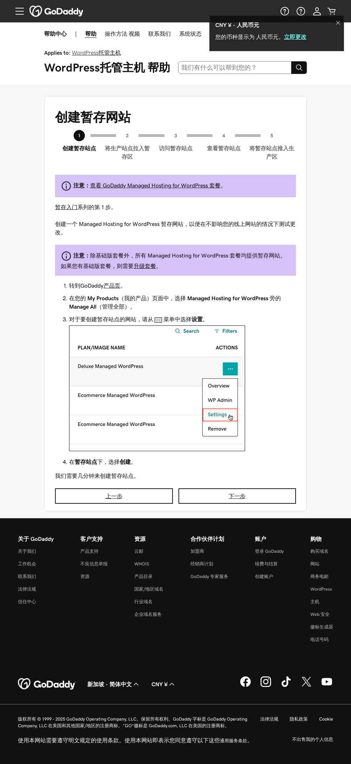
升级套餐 (145, 266)
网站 (314, 564)
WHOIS (141, 564)
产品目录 (143, 576)
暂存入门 (66, 207)
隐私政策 (299, 719)
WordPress (321, 589)
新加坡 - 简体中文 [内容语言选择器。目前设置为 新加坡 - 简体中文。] (113, 684)
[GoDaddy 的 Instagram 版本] (265, 686)
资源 (84, 576)
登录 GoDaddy (269, 551)
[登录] (317, 11)
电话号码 (319, 639)
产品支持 (89, 551)
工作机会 (27, 564)
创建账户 (264, 576)
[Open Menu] (17, 11)
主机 (314, 601)
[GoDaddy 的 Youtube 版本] (326, 686)
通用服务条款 (233, 740)
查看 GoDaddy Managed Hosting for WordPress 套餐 (155, 185)
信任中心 (27, 601)
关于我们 (27, 551)
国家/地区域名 (148, 589)
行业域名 (143, 601)
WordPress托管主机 (96, 52)
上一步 (114, 496)
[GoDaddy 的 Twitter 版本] (306, 686)
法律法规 (27, 589)
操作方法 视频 (122, 33)
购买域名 (319, 551)
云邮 (138, 551)
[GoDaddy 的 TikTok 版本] (286, 686)
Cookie (326, 719)
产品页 (111, 285)
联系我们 (159, 33)
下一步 (237, 496)
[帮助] (284, 11)
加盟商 (197, 551)
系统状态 (190, 33)
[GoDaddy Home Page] (47, 684)
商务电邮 (319, 576)
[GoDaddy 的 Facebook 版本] (245, 686)
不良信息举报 (94, 564)
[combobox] (234, 67)
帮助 (90, 33)
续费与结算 (266, 564)
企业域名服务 (148, 614)
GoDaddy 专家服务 (209, 576)
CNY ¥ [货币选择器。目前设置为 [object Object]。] (163, 684)
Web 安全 (320, 614)
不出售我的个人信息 (312, 739)
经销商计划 (201, 564)
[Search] (299, 67)
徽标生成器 (321, 627)
